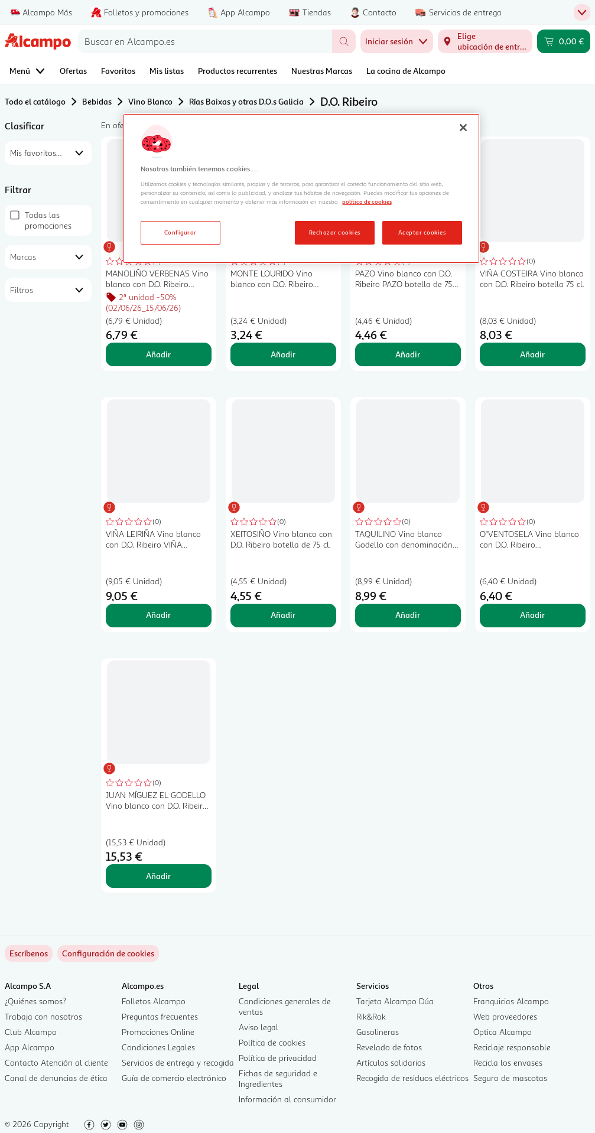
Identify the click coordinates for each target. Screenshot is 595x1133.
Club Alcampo (31, 1032)
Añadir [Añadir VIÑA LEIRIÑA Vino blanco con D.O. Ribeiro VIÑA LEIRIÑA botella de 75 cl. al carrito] (158, 615)
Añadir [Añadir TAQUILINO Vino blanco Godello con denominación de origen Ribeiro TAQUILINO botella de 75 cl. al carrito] (407, 615)
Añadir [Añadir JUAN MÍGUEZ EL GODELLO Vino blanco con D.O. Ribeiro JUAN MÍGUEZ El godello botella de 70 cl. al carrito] (158, 876)
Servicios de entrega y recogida (178, 1062)
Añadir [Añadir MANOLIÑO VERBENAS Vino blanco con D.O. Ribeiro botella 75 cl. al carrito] (158, 354)
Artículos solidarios (390, 1062)
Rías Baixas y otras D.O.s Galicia (246, 101)
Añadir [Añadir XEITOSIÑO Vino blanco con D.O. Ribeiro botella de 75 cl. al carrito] (283, 615)
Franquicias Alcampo (511, 1001)
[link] (108, 953)
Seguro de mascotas (510, 1078)
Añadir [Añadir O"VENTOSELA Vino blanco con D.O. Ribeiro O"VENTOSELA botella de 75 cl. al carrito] (532, 615)
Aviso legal (258, 1027)
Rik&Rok (371, 1016)
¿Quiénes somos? (35, 1001)
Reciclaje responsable (512, 1047)
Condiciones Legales (158, 1047)
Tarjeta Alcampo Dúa (395, 1001)
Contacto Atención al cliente (56, 1062)
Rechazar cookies (334, 232)
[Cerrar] (463, 128)
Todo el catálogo (35, 101)
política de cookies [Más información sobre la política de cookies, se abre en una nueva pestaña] (367, 201)
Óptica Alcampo (502, 1032)
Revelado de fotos (389, 1047)
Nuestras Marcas (321, 71)
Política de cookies (272, 1042)
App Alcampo (29, 1047)
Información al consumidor (287, 1099)
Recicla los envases (507, 1062)
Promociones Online (158, 1032)
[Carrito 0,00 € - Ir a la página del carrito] (563, 41)
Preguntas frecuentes (160, 1016)
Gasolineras (377, 1032)
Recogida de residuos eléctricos (412, 1078)
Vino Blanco (150, 101)
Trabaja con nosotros (43, 1016)
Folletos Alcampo (154, 1001)
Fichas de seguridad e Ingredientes (278, 1078)
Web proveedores (505, 1016)
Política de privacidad (278, 1058)
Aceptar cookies (422, 232)
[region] (301, 188)
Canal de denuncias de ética (56, 1078)
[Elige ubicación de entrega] (485, 41)
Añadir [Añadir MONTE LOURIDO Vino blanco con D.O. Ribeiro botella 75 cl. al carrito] (283, 354)
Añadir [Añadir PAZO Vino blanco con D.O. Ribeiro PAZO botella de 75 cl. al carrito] (407, 354)
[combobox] (205, 41)
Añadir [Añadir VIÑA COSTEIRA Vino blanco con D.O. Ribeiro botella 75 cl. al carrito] (532, 354)
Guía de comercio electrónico (174, 1078)
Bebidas (97, 101)
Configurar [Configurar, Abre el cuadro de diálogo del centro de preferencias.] (180, 232)
